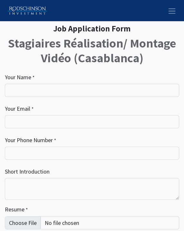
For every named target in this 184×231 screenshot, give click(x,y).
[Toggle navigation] (172, 10)
